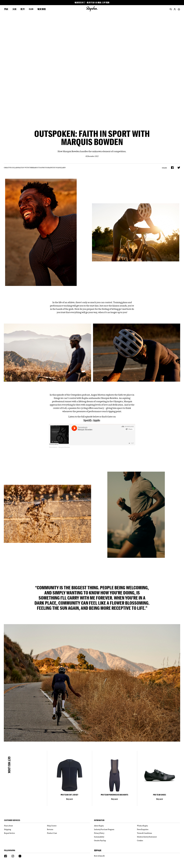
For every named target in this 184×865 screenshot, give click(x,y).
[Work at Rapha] (158, 825)
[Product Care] (68, 833)
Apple (96, 420)
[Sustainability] (115, 837)
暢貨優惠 (41, 9)
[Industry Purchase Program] (115, 829)
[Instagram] (12, 856)
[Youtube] (19, 856)
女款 (14, 9)
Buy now (69, 799)
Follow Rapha (9, 850)
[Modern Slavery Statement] (158, 837)
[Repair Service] (25, 833)
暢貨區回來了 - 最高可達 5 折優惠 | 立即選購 (92, 2)
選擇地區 (97, 850)
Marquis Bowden (64, 447)
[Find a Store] (25, 825)
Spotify (87, 420)
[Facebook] (5, 856)
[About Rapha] (115, 825)
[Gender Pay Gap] (115, 840)
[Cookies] (158, 840)
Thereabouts (53, 447)
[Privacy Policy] (115, 833)
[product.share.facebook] (172, 167)
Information (99, 820)
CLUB (31, 9)
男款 (6, 9)
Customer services (12, 820)
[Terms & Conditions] (158, 833)
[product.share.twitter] (178, 167)
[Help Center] (68, 825)
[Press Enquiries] (158, 829)
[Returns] (68, 829)
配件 (23, 9)
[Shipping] (25, 829)
